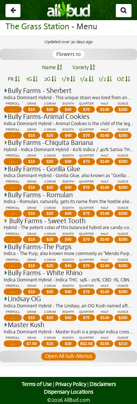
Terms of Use (35, 384)
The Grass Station (36, 26)
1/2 (105, 79)
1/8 (68, 79)
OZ (123, 79)
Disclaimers (103, 384)
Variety (83, 67)
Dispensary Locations (69, 392)
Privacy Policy (70, 384)
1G (32, 79)
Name (52, 67)
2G (50, 79)
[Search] (124, 10)
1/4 (86, 79)
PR (14, 79)
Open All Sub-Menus (68, 356)
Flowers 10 (68, 54)
